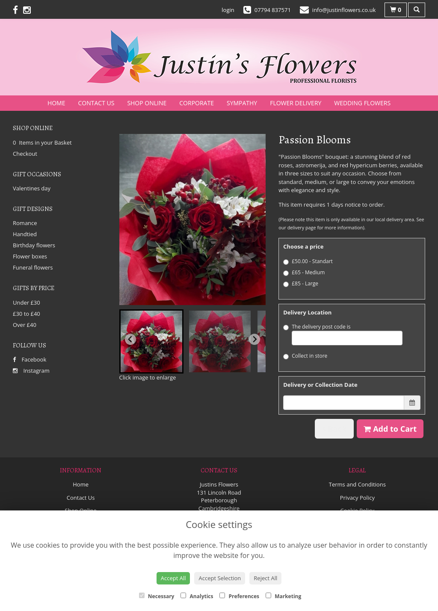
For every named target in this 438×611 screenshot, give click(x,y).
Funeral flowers (33, 267)
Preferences (239, 596)
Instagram (31, 370)
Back (334, 429)
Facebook (29, 359)
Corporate (196, 103)
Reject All (265, 578)
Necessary (157, 596)
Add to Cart (390, 429)
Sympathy (242, 103)
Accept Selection (219, 578)
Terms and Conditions (357, 484)
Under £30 (26, 302)
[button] (151, 341)
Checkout (25, 153)
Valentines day (31, 188)
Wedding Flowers (362, 103)
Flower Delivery (295, 103)
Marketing (283, 596)
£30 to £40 (26, 313)
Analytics (197, 596)
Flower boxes (30, 256)
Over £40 (24, 325)
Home (56, 103)
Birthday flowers (34, 245)
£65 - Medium (304, 272)
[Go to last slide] (130, 339)
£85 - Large (300, 283)
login (228, 10)
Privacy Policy (357, 497)
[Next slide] (254, 339)
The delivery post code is (342, 334)
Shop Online (146, 103)
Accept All (173, 578)
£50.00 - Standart (308, 261)
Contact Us (96, 103)
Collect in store (305, 355)
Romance (25, 223)
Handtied (25, 234)
